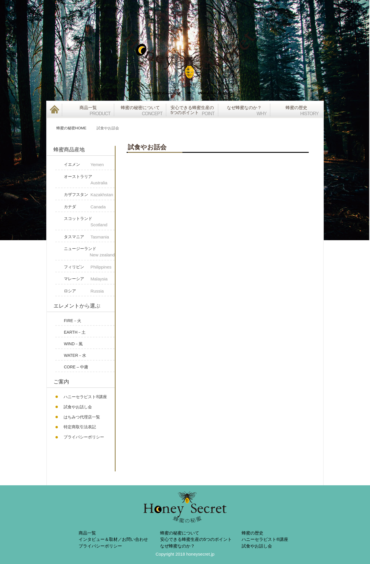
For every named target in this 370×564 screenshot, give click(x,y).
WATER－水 (75, 355)
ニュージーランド (89, 252)
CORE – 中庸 (76, 367)
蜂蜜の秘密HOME (71, 128)
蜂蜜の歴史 (252, 532)
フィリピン (89, 267)
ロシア (89, 291)
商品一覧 (87, 532)
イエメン (89, 164)
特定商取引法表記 (80, 427)
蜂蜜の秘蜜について (179, 532)
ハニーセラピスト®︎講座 (85, 396)
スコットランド (89, 222)
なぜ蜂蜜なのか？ (177, 545)
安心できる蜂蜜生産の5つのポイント (196, 539)
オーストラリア (89, 180)
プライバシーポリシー (84, 437)
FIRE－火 (72, 320)
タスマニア (89, 237)
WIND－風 (73, 343)
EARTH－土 (75, 332)
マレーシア (89, 279)
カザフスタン (89, 195)
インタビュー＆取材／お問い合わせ (113, 539)
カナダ (89, 207)
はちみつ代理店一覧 (82, 417)
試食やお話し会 (78, 407)
